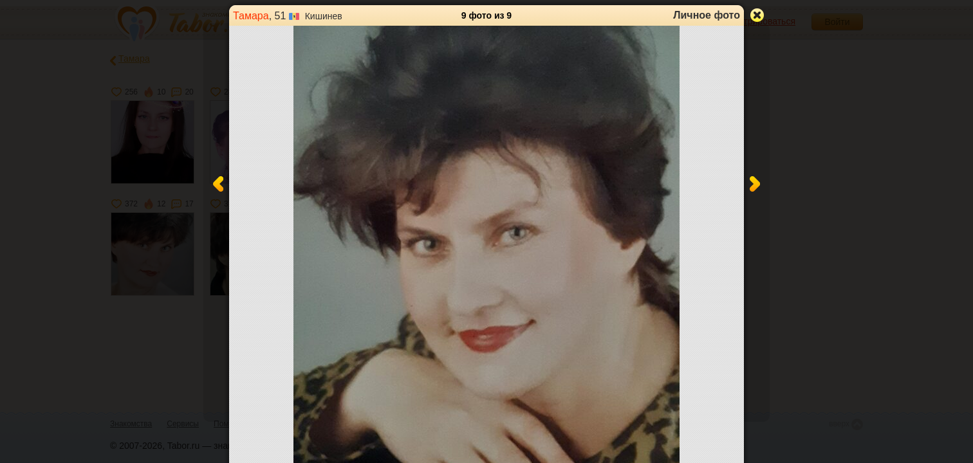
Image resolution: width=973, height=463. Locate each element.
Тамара (251, 15)
